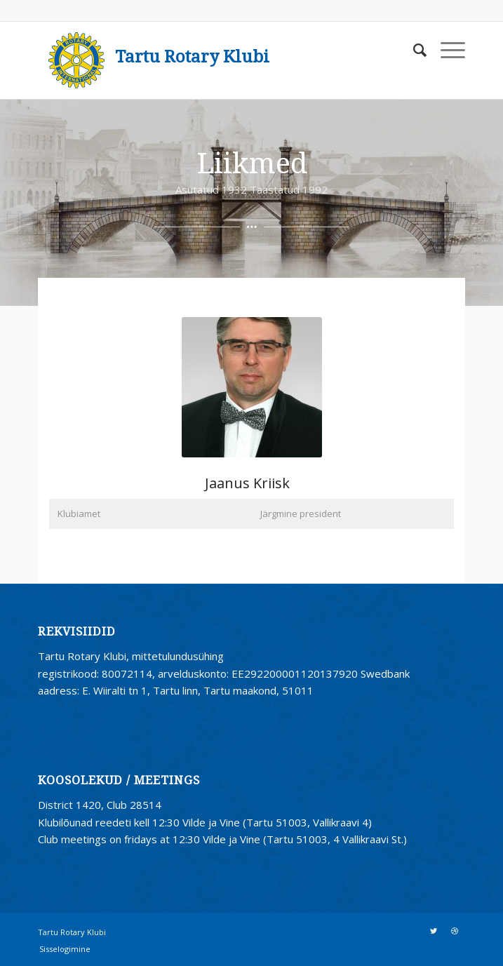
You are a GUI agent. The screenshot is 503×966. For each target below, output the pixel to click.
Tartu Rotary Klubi (192, 57)
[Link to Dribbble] (454, 930)
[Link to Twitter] (433, 930)
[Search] (413, 50)
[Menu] (446, 50)
